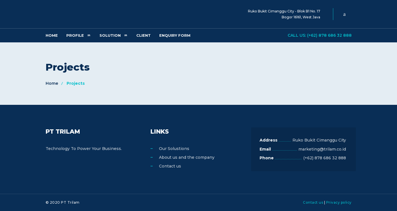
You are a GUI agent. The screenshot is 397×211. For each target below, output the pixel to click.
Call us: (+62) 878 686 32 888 (320, 35)
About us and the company (187, 157)
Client (143, 35)
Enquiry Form (174, 35)
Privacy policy (339, 202)
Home (52, 35)
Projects (76, 83)
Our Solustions (174, 148)
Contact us (170, 166)
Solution (110, 35)
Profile (75, 35)
